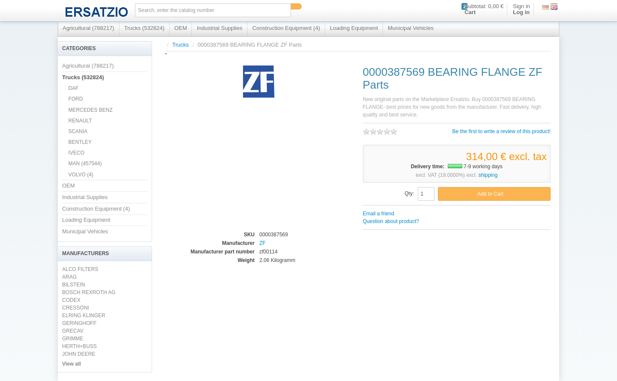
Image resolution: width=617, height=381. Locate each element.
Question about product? (391, 221)
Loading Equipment (354, 28)
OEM (180, 28)
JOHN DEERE (78, 354)
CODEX (71, 300)
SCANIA (77, 131)
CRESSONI (75, 308)
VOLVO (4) (80, 175)
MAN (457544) (85, 164)
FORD (75, 99)
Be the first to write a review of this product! (501, 131)
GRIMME (72, 339)
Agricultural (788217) (88, 28)
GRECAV (73, 331)
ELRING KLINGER (83, 315)
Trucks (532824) (144, 28)
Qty (408, 193)
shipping (487, 175)
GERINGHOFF (79, 323)
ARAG (69, 277)
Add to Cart (490, 194)
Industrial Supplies (219, 28)
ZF (262, 243)
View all (71, 364)
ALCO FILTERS (80, 269)
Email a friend (378, 214)
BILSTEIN (73, 285)
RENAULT (80, 121)
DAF (73, 88)
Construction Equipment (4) (286, 28)
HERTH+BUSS (79, 346)
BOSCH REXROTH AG (89, 292)
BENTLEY (80, 142)
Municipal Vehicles (411, 28)
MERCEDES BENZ (90, 110)
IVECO (76, 153)
